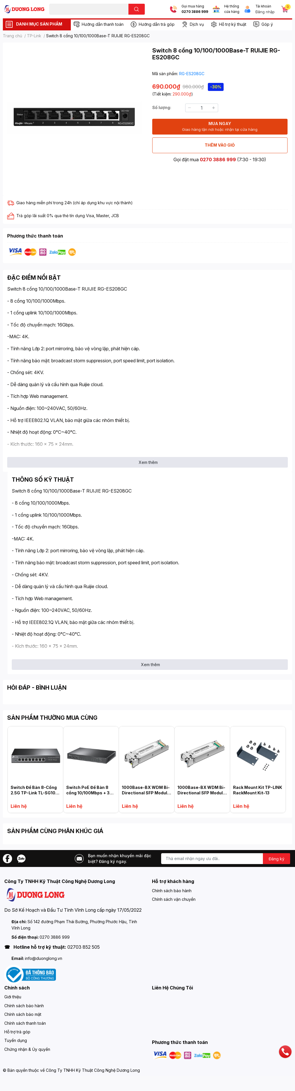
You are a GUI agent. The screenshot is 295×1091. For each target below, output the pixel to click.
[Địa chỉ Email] (225, 858)
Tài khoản (263, 6)
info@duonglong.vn (43, 958)
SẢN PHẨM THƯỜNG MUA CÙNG (52, 717)
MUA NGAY (219, 126)
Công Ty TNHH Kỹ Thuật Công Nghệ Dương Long (93, 1070)
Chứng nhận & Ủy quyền (27, 1049)
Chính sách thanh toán (25, 1023)
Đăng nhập (265, 11)
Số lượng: (161, 107)
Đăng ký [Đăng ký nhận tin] (276, 858)
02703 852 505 (83, 947)
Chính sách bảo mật (22, 1014)
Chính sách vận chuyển (174, 899)
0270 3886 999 (194, 12)
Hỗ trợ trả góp (17, 1031)
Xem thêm (148, 462)
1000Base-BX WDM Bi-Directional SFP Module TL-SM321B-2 (201, 793)
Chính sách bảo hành (172, 890)
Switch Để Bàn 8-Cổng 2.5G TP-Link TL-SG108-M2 (35, 793)
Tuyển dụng (15, 1040)
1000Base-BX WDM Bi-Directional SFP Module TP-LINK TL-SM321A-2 (146, 793)
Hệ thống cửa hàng (231, 9)
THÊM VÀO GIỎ (220, 145)
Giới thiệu (12, 996)
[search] (136, 9)
